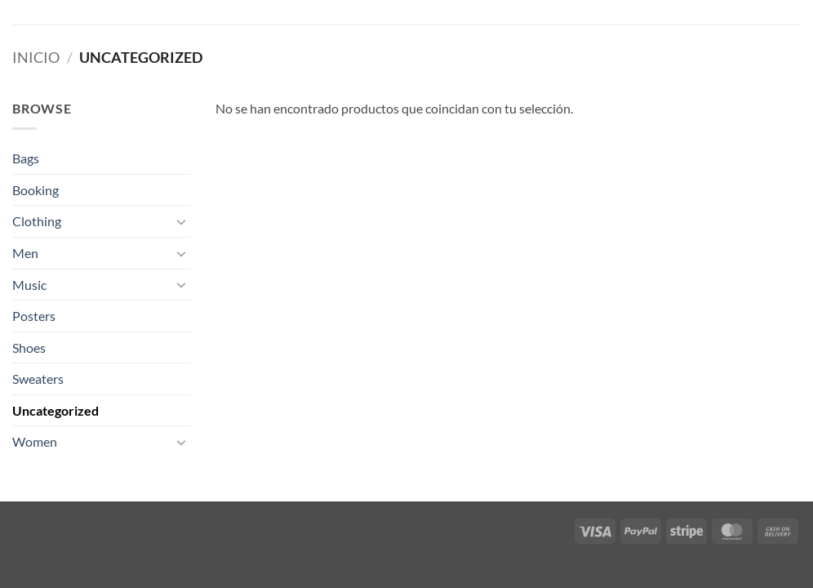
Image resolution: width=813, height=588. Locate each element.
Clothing (36, 221)
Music (29, 284)
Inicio (36, 57)
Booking (35, 190)
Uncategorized (55, 410)
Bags (25, 158)
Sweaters (38, 378)
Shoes (29, 347)
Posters (34, 315)
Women (34, 441)
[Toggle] (181, 221)
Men (25, 253)
